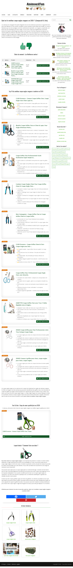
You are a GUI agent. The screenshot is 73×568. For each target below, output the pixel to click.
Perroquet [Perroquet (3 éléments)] (59, 161)
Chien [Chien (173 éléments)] (53, 152)
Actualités (15, 14)
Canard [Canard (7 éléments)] (60, 149)
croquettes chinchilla (61, 102)
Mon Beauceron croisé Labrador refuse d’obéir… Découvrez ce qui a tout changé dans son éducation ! (64, 69)
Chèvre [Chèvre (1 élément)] (63, 152)
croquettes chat (61, 138)
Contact (9, 564)
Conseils (22, 14)
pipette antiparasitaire (61, 109)
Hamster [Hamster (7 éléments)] (65, 155)
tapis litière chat (61, 135)
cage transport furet (61, 93)
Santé (42, 14)
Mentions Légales (16, 564)
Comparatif (48, 14)
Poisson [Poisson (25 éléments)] (54, 164)
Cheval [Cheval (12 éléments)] (67, 149)
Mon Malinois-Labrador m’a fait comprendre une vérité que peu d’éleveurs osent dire (63, 54)
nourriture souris (62, 129)
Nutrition (36, 14)
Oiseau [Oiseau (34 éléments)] (53, 161)
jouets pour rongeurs (61, 90)
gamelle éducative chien (61, 132)
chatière (61, 112)
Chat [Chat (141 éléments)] (64, 149)
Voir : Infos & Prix (44, 65)
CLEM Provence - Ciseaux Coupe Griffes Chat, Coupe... (17, 431)
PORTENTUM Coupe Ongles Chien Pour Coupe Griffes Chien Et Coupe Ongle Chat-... (17, 81)
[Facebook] (16, 496)
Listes (55, 14)
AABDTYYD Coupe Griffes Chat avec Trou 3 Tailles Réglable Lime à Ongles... (31, 304)
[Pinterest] (26, 500)
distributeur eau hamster (61, 96)
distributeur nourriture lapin (61, 141)
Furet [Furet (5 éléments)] (61, 155)
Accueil (3, 14)
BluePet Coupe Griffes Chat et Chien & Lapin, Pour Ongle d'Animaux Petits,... (17, 73)
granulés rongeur (62, 99)
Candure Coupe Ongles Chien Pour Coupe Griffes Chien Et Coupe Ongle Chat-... (31, 185)
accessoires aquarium (61, 118)
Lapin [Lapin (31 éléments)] (53, 158)
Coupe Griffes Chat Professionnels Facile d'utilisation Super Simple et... (28, 157)
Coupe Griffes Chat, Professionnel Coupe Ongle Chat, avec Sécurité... (30, 274)
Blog (9, 14)
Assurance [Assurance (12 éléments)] (54, 149)
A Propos (4, 564)
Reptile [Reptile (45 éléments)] (62, 164)
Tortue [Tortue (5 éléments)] (53, 167)
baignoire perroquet (61, 121)
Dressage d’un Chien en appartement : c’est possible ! (63, 46)
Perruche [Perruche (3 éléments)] (65, 161)
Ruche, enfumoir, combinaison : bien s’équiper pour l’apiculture (63, 61)
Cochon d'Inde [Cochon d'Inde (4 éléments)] (55, 155)
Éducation (29, 14)
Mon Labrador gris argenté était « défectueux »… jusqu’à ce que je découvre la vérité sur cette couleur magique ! (63, 78)
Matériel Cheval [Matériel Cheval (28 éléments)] (59, 158)
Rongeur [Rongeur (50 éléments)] (67, 164)
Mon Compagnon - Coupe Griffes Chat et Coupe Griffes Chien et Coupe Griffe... (31, 215)
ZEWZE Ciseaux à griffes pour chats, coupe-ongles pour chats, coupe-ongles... (31, 359)
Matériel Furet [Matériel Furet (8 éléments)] (67, 158)
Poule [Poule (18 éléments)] (58, 164)
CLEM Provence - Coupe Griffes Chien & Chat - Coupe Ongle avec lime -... (30, 245)
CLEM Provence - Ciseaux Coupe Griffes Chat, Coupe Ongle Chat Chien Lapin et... (17, 65)
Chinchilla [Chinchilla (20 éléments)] (58, 152)
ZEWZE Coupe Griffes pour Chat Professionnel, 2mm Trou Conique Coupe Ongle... (32, 331)
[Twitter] (36, 496)
